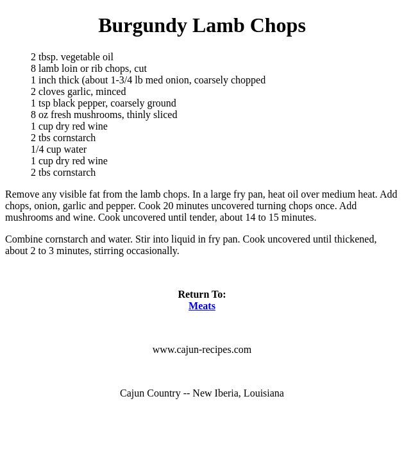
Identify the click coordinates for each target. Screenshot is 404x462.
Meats (202, 305)
